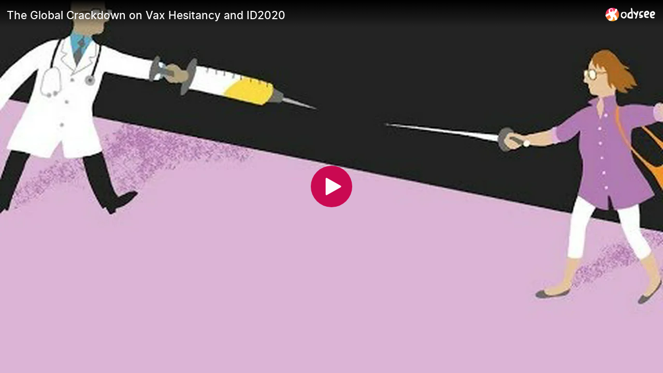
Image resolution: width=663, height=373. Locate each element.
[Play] (331, 186)
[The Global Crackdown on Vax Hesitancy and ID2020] (302, 15)
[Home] (630, 14)
